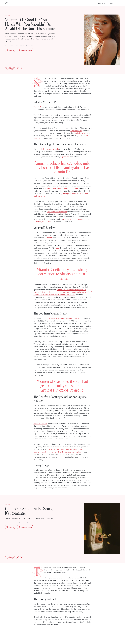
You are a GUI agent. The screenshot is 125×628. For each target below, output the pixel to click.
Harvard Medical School (57, 211)
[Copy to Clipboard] (21, 68)
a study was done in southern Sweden (64, 318)
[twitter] (10, 68)
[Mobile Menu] (118, 3)
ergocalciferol (76, 130)
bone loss (37, 156)
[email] (17, 68)
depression (64, 156)
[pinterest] (13, 68)
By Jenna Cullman (9, 45)
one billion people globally (48, 149)
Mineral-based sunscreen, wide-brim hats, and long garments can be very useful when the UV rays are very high (62, 450)
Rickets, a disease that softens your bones (61, 188)
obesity (50, 237)
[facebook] (6, 68)
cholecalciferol (82, 133)
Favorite (10, 50)
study (57, 247)
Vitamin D (37, 107)
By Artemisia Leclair (10, 522)
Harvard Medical (40, 423)
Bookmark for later (25, 50)
